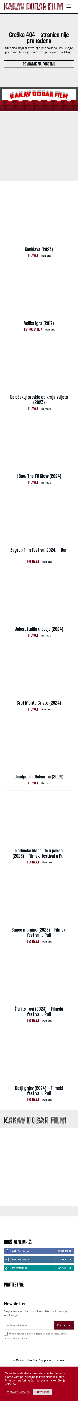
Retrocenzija (33, 329)
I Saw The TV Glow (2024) (39, 476)
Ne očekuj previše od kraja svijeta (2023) (39, 399)
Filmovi (33, 255)
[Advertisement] (39, 1167)
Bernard (46, 408)
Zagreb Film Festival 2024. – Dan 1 (38, 552)
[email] (29, 1346)
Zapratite (64, 1259)
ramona (46, 255)
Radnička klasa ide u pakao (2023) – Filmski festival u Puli (39, 853)
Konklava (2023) (39, 249)
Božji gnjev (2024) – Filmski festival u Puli (39, 1090)
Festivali (33, 561)
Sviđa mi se (64, 1250)
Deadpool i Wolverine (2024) (39, 776)
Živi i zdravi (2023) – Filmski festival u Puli (39, 1011)
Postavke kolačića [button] (18, 1392)
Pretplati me (63, 1346)
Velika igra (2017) (39, 323)
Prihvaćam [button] (42, 1391)
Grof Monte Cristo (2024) (39, 703)
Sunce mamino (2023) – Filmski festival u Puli (39, 932)
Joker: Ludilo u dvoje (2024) (39, 629)
